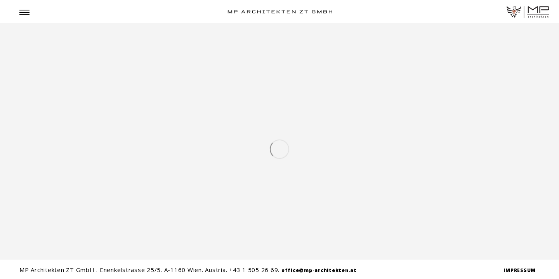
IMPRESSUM (519, 270)
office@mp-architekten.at (319, 270)
